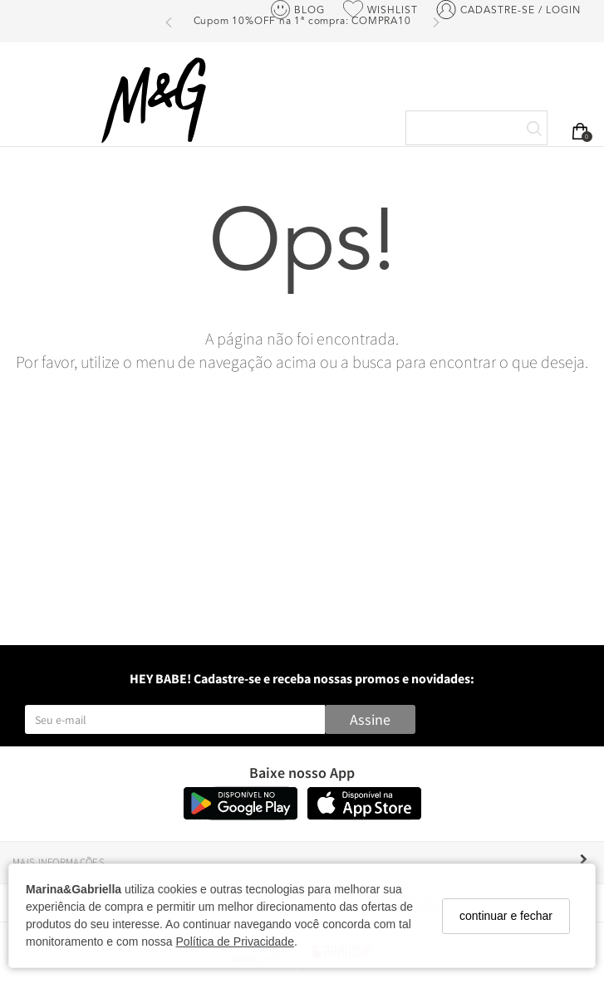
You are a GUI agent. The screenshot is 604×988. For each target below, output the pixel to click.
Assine (370, 719)
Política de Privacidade (235, 941)
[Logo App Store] (364, 815)
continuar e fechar (505, 915)
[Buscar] (534, 129)
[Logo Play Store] (240, 815)
